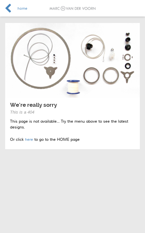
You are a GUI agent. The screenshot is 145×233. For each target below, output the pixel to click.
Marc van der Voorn (72, 8)
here (29, 139)
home (22, 8)
